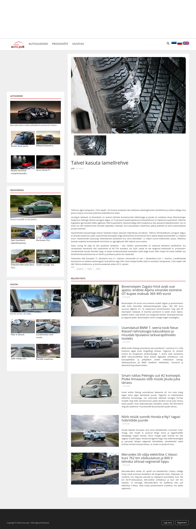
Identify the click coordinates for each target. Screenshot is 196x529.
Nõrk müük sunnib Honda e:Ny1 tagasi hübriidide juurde (151, 418)
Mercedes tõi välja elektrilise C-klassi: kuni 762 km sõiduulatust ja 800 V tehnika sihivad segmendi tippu (149, 458)
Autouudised (38, 43)
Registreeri (182, 522)
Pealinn (89, 269)
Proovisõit (60, 43)
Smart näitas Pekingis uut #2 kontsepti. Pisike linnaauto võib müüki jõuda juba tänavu (151, 379)
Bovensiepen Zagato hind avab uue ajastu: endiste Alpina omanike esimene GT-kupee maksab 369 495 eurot (152, 290)
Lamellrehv (80, 269)
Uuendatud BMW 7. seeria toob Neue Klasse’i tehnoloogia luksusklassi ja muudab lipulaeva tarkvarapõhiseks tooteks (150, 333)
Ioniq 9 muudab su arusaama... (24, 219)
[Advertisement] (98, 19)
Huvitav (78, 43)
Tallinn (98, 269)
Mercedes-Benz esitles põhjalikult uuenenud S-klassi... (34, 125)
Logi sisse (167, 522)
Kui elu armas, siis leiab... (21, 313)
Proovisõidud (17, 190)
